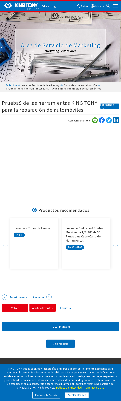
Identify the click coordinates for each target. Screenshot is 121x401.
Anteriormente (14, 297)
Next (115, 243)
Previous (5, 243)
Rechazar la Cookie (46, 395)
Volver (16, 308)
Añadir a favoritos (45, 308)
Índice (11, 85)
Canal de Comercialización (80, 85)
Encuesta (69, 308)
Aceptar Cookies (76, 395)
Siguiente (42, 297)
